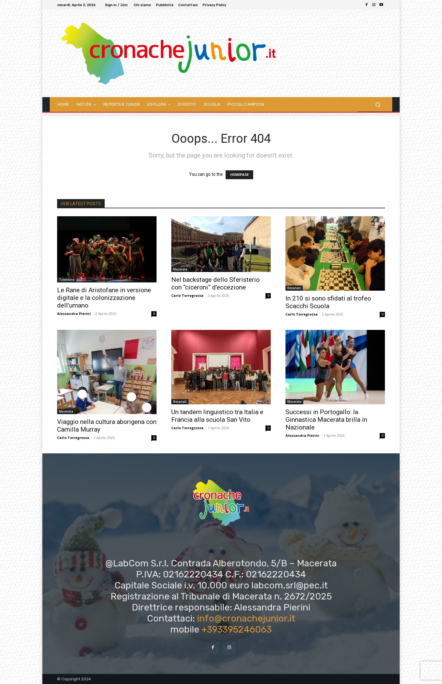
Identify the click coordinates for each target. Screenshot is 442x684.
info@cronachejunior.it (246, 618)
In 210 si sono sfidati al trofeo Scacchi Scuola (328, 302)
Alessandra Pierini (74, 313)
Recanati (294, 288)
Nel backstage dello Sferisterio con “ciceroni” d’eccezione (215, 283)
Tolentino (67, 280)
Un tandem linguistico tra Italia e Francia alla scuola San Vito (217, 415)
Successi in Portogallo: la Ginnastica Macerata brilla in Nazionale (326, 419)
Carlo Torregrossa (187, 295)
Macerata (180, 269)
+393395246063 (236, 629)
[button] (377, 104)
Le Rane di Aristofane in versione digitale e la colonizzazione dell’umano (104, 297)
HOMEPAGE (239, 175)
